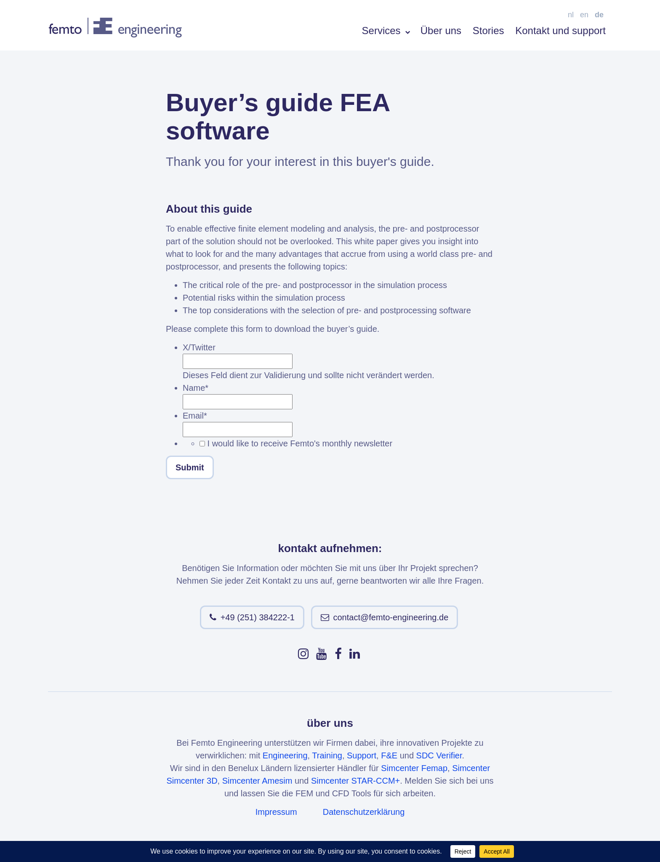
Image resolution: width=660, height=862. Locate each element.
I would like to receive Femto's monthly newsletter (300, 443)
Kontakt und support (560, 30)
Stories (488, 30)
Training (327, 755)
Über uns (440, 30)
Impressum (276, 812)
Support (361, 755)
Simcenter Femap (414, 768)
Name (195, 387)
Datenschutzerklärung (364, 812)
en (584, 15)
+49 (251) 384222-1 (258, 617)
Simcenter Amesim (257, 780)
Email (195, 415)
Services (386, 30)
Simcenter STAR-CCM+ (355, 780)
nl (571, 15)
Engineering (285, 755)
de (599, 15)
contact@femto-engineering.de (391, 617)
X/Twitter (199, 347)
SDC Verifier (439, 755)
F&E (389, 755)
